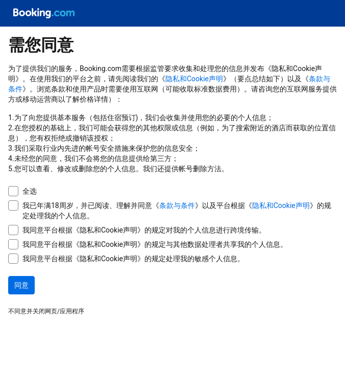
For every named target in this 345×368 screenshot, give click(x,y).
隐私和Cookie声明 (194, 79)
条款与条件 (177, 205)
